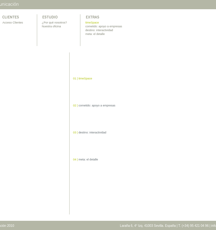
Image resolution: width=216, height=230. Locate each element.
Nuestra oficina (51, 26)
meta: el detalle (95, 34)
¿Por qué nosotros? (54, 22)
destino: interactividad (99, 30)
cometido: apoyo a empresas (103, 26)
